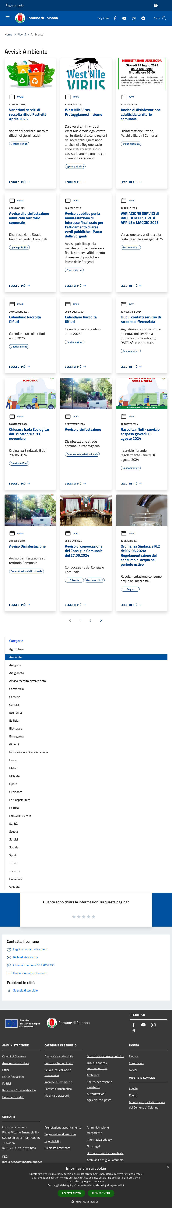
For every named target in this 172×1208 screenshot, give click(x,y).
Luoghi (133, 1088)
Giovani (14, 744)
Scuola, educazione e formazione (57, 1072)
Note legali (94, 1146)
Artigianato (16, 673)
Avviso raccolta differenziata (27, 681)
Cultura (14, 704)
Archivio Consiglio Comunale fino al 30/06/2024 (105, 1162)
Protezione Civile (20, 815)
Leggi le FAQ (52, 1141)
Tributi (13, 863)
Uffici (5, 1070)
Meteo (13, 768)
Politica (14, 807)
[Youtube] (123, 18)
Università (16, 879)
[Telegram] (142, 18)
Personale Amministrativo (19, 1090)
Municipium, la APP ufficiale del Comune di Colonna (147, 1105)
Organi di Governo (14, 1056)
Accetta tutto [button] (71, 1193)
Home (8, 34)
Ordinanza (16, 792)
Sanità (13, 823)
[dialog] (86, 1185)
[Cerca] (164, 18)
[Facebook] (113, 18)
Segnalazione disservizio (60, 1134)
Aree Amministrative (15, 1063)
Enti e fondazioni (13, 1076)
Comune (14, 696)
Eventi (133, 1095)
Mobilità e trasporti (56, 1095)
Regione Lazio (14, 5)
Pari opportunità (19, 799)
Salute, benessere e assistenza (99, 1084)
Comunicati (136, 1063)
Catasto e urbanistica (58, 1088)
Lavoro (13, 760)
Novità (22, 34)
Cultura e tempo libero (58, 1063)
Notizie (133, 1056)
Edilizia (13, 720)
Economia (15, 712)
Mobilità (14, 776)
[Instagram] (132, 18)
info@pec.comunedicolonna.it (22, 1161)
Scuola (13, 831)
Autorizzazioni (96, 1094)
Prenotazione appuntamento (62, 1127)
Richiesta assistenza (57, 1148)
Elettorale (15, 728)
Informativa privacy (99, 1139)
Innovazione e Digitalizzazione (28, 752)
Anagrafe (15, 665)
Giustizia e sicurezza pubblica (105, 1056)
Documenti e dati (13, 1097)
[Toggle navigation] (7, 17)
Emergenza (16, 736)
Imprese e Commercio (58, 1082)
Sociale (13, 847)
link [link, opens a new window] (122, 1185)
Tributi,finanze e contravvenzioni (97, 1065)
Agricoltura (16, 649)
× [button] (167, 1167)
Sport (12, 855)
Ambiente (15, 657)
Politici (6, 1083)
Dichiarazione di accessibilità (105, 1153)
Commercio (16, 688)
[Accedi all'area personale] (156, 5)
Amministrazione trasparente (98, 1130)
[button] (86, 1201)
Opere (13, 784)
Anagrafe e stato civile (58, 1056)
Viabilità (14, 887)
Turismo (14, 871)
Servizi (13, 839)
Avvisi (16, 97)
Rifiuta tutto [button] (101, 1193)
